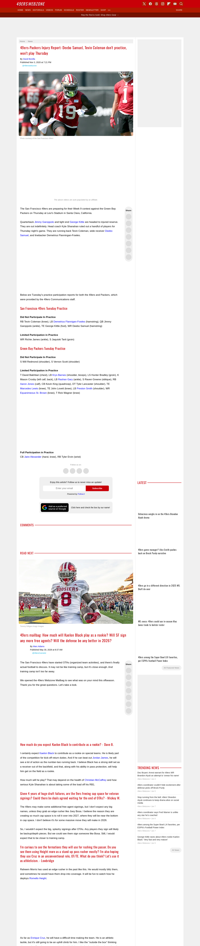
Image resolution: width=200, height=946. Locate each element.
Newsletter (92, 10)
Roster (80, 10)
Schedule (69, 10)
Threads (79, 469)
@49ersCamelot (39, 641)
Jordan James (100, 746)
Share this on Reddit (128, 250)
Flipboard (168, 3)
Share (179, 10)
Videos (49, 10)
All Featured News (171, 668)
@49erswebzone (29, 66)
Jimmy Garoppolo (44, 222)
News (28, 10)
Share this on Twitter (128, 216)
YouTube (175, 3)
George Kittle (77, 222)
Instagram (86, 469)
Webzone (31, 4)
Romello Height (37, 866)
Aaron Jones (27, 384)
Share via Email (128, 257)
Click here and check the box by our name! (90, 507)
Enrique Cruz (38, 926)
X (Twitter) (144, 3)
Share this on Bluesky (128, 237)
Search (181, 3)
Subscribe (97, 488)
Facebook (72, 469)
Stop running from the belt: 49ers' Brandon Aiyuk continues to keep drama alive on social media (158, 800)
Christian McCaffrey (96, 768)
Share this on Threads (128, 230)
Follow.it (81, 494)
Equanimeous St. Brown (33, 393)
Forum (58, 10)
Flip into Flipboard (128, 243)
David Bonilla (29, 59)
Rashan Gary (65, 379)
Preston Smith (84, 388)
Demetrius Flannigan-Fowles (69, 321)
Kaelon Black (47, 741)
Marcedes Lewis (29, 388)
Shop (103, 10)
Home (20, 10)
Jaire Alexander (32, 456)
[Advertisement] (100, 27)
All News (175, 850)
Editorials (38, 10)
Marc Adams (24, 637)
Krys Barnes (59, 375)
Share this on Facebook (128, 223)
